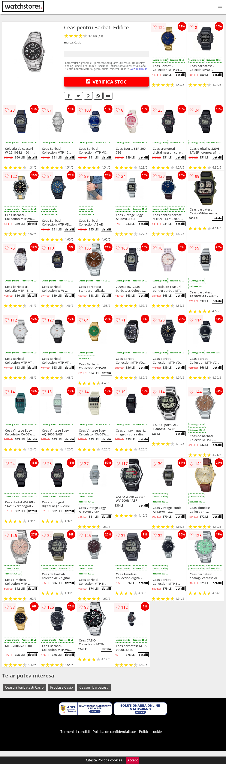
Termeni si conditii (75, 731)
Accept (132, 760)
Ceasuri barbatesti (94, 687)
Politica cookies (151, 731)
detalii (180, 75)
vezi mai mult (139, 69)
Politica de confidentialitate (114, 731)
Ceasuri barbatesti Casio (24, 687)
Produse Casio (61, 687)
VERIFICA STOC (106, 81)
